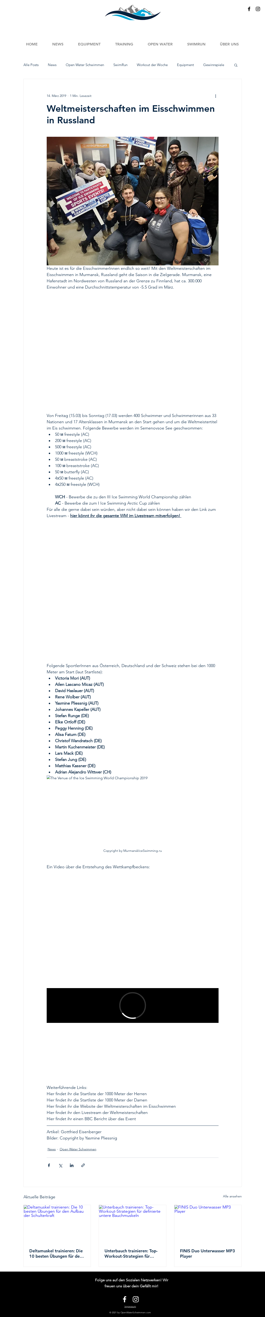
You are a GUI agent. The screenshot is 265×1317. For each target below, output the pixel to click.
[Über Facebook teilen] (49, 1165)
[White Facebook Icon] (125, 1299)
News (52, 65)
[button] (124, 44)
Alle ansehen (232, 1196)
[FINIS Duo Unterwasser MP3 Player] (208, 1224)
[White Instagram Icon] (136, 1299)
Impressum (130, 1306)
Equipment (185, 65)
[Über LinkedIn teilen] (71, 1165)
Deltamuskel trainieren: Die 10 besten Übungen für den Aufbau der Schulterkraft (56, 1253)
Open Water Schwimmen (85, 65)
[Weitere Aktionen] (216, 96)
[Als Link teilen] (83, 1165)
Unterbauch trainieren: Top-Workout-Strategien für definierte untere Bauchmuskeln (131, 1253)
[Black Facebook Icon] (249, 9)
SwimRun (120, 65)
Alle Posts (31, 65)
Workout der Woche (152, 65)
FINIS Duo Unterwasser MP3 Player (207, 1253)
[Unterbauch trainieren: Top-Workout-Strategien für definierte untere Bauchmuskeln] (132, 1224)
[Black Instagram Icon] (258, 9)
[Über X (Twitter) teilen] (60, 1165)
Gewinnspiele (213, 65)
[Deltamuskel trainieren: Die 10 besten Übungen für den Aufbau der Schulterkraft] (57, 1224)
